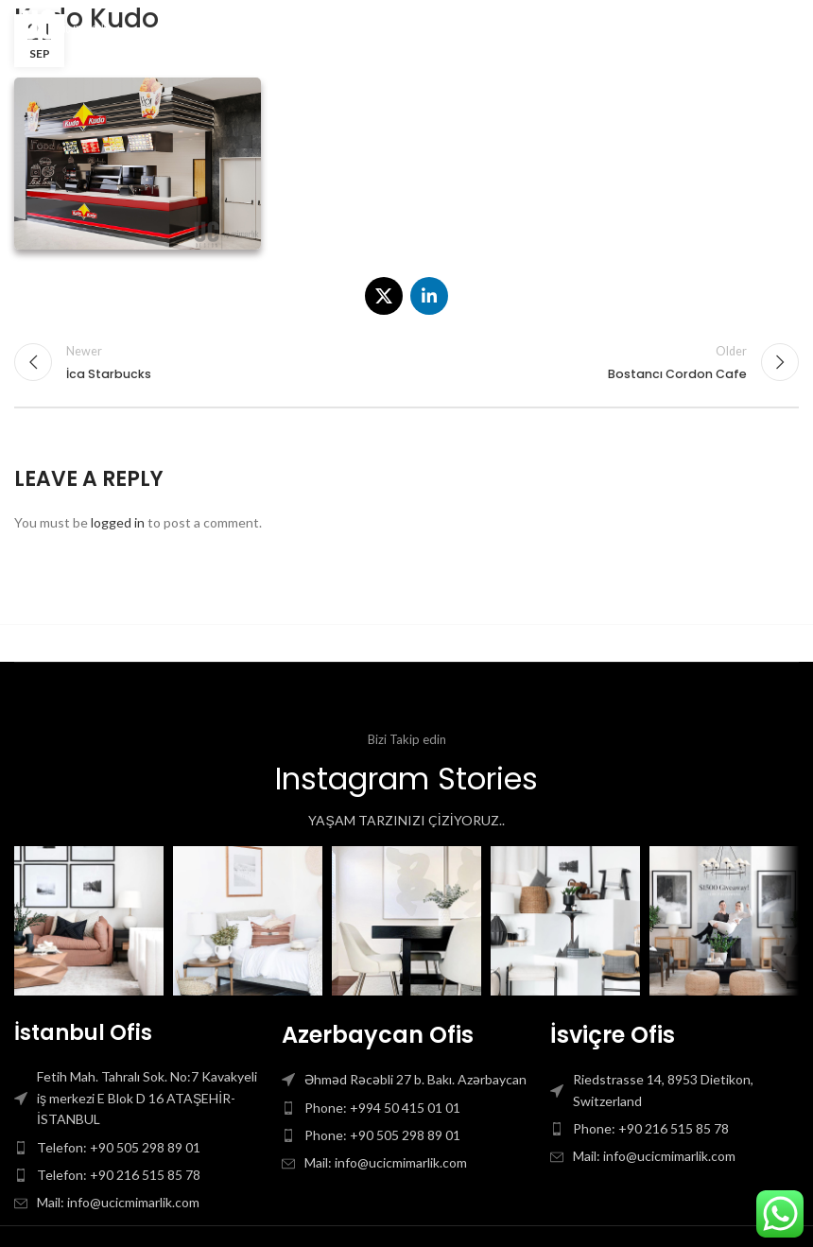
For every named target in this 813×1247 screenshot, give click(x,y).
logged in (118, 522)
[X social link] (384, 296)
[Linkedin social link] (429, 296)
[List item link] (138, 1147)
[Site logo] (69, 27)
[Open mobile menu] (767, 28)
